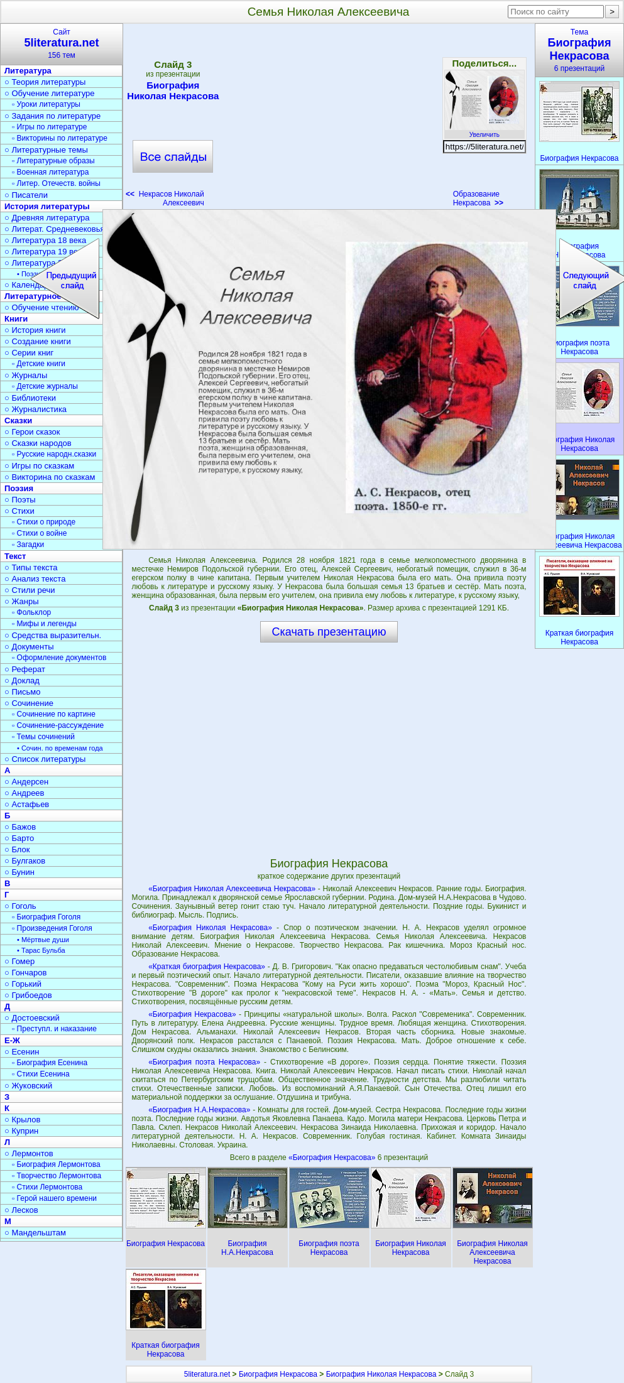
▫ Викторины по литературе (59, 138)
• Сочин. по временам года (60, 748)
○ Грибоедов (28, 995)
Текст (15, 556)
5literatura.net (207, 1374)
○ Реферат (24, 669)
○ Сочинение (28, 703)
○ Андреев (24, 793)
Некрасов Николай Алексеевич (165, 198)
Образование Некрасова (478, 198)
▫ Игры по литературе (49, 126)
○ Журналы (25, 375)
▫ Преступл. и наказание (54, 1028)
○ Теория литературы (44, 82)
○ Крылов (22, 1119)
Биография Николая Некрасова (173, 90)
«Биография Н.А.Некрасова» (199, 1109)
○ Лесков (21, 1210)
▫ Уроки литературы (46, 104)
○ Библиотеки (30, 398)
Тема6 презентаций (579, 50)
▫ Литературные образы (53, 160)
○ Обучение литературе (49, 93)
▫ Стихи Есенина (41, 1074)
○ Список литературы (44, 759)
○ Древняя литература (46, 217)
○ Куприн (21, 1131)
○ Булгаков (24, 860)
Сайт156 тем (62, 44)
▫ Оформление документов (59, 657)
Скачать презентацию (329, 632)
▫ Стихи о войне (39, 533)
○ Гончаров (25, 972)
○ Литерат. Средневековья (54, 229)
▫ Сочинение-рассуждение (58, 725)
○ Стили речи (29, 590)
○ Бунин (19, 872)
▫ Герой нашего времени (54, 1198)
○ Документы (28, 646)
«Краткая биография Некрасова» (206, 966)
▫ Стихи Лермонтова (47, 1187)
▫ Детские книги (38, 363)
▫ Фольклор (31, 612)
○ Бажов (20, 827)
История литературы (47, 206)
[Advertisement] (328, 119)
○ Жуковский (28, 1085)
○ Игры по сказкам (39, 465)
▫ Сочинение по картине (54, 714)
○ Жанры (21, 601)
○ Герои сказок (32, 432)
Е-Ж (12, 1040)
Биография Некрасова (278, 1374)
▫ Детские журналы (45, 386)
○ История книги (35, 330)
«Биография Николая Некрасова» (210, 927)
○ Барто (19, 838)
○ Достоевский (32, 1017)
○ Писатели (26, 195)
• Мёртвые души (43, 939)
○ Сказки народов (38, 443)
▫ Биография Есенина (49, 1062)
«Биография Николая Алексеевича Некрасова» (231, 888)
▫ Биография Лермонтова (56, 1164)
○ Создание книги (37, 341)
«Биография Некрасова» (192, 1014)
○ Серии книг (28, 352)
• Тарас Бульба (41, 950)
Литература (28, 70)
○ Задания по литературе (52, 116)
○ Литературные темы (46, 150)
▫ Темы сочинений (43, 736)
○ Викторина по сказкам (49, 477)
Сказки (18, 420)
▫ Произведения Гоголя (52, 928)
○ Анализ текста (34, 578)
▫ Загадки (28, 544)
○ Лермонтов (28, 1153)
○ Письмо (22, 692)
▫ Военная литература (50, 172)
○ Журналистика (35, 409)
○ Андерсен (26, 781)
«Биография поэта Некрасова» (204, 1062)
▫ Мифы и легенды (44, 623)
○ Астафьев (26, 804)
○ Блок (17, 849)
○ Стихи (19, 511)
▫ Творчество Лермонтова (56, 1175)
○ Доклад (22, 680)
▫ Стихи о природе (43, 522)
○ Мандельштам (35, 1232)
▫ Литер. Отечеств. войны (56, 183)
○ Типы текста (31, 567)
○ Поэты (20, 499)
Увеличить (484, 131)
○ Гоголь (20, 906)
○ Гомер (19, 961)
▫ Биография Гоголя (46, 917)
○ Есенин (21, 1051)
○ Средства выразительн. (52, 635)
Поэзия (18, 488)
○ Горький (22, 984)
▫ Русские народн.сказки (54, 454)
